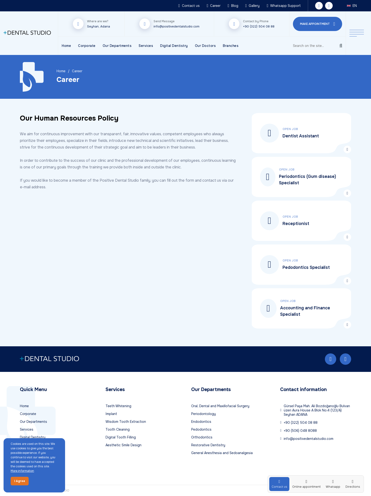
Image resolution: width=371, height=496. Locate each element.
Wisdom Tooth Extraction (126, 421)
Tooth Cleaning (118, 429)
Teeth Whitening (118, 406)
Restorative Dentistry (208, 445)
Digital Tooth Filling (121, 437)
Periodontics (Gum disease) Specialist (307, 179)
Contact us (189, 6)
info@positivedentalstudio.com (176, 26)
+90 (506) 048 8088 (298, 430)
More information (22, 471)
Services (146, 46)
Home (66, 46)
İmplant (111, 414)
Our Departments (117, 46)
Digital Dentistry (174, 46)
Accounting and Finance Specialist (305, 311)
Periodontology (203, 414)
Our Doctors (205, 46)
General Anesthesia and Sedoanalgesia (222, 453)
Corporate (87, 46)
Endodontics (201, 421)
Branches (230, 46)
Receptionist (296, 223)
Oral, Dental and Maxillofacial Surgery (220, 406)
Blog (233, 6)
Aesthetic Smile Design (123, 445)
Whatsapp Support (284, 6)
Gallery (252, 6)
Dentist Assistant (301, 136)
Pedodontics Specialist (306, 267)
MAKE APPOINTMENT (317, 24)
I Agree (19, 481)
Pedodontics (201, 429)
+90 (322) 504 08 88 (258, 26)
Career (214, 6)
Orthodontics (201, 437)
